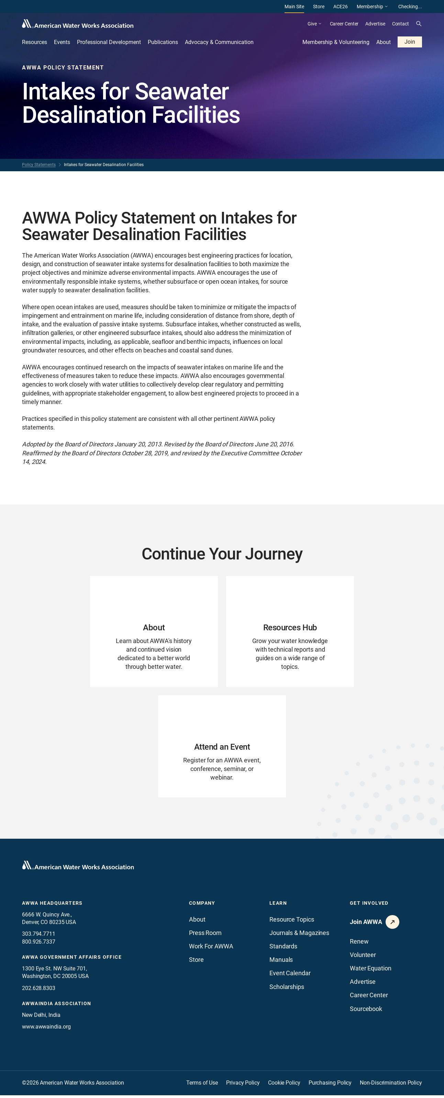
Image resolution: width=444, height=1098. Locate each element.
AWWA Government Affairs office (72, 960)
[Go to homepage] (78, 867)
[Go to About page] (154, 632)
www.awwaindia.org (46, 1029)
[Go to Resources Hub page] (290, 632)
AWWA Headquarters (52, 906)
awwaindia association (56, 1006)
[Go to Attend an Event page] (222, 749)
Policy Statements (39, 164)
